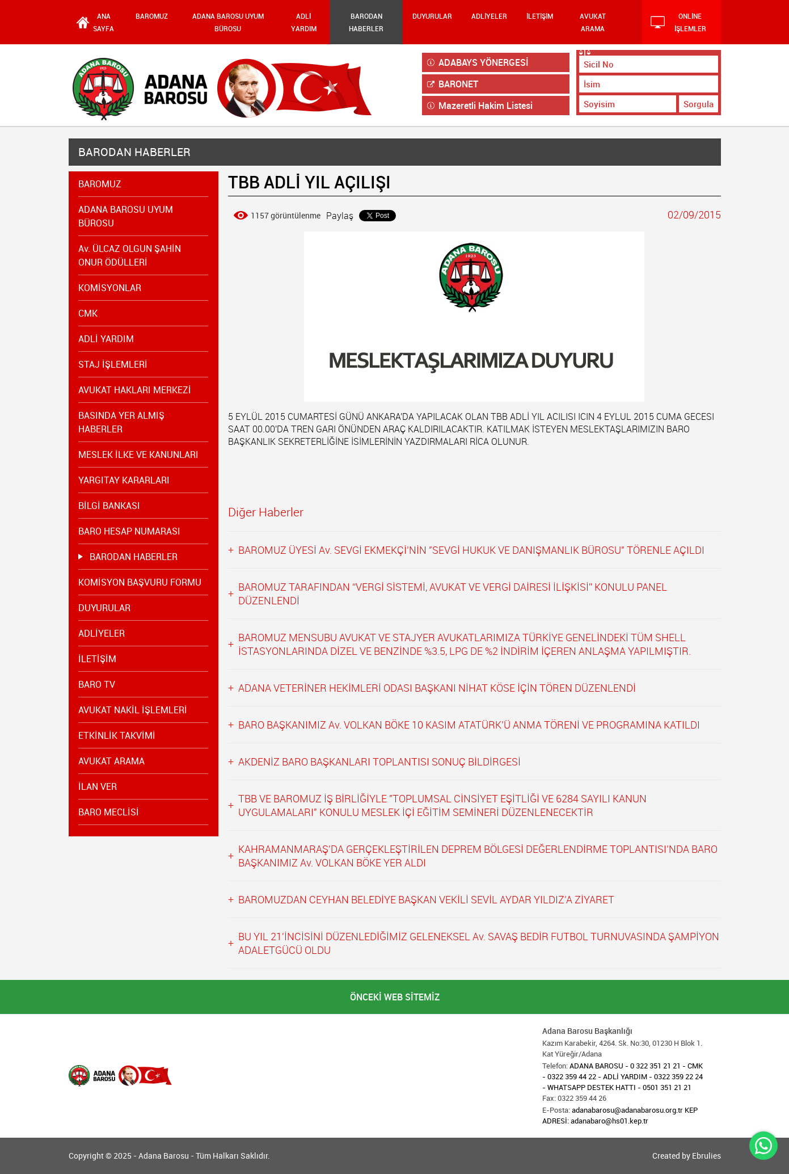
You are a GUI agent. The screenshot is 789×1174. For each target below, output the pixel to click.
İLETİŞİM (539, 15)
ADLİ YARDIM (304, 22)
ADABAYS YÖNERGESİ (478, 62)
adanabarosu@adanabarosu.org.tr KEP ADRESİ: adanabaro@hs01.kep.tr (620, 1115)
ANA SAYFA (103, 22)
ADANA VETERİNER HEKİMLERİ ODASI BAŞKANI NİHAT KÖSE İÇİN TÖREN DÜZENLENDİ (437, 688)
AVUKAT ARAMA (593, 22)
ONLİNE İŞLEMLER (678, 22)
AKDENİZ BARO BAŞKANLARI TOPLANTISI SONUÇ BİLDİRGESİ (379, 761)
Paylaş (339, 215)
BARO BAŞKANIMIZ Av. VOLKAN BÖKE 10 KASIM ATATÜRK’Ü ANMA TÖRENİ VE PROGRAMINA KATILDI (469, 724)
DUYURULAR (432, 15)
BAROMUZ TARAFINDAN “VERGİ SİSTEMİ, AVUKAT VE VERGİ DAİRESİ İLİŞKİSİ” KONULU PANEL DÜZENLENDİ (452, 593)
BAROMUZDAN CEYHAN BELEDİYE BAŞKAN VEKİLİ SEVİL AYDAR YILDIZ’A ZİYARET (426, 899)
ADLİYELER (489, 15)
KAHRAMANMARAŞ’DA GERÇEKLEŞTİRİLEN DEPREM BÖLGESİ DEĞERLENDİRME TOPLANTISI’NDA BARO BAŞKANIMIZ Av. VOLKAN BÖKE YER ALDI (478, 855)
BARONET (452, 84)
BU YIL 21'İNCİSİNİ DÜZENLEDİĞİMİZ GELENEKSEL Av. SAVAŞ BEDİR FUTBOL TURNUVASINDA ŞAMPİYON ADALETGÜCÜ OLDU (478, 943)
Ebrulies (706, 1155)
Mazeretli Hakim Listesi (480, 105)
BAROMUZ (152, 15)
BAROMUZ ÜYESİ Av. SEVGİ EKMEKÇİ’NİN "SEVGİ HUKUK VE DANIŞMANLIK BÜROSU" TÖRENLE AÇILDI (471, 550)
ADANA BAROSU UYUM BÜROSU (228, 22)
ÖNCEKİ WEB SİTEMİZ (395, 997)
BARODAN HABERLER (366, 22)
